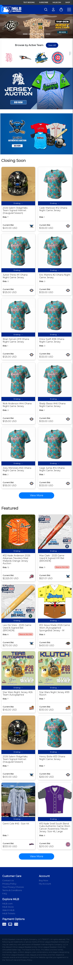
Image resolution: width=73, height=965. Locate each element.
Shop (67, 2)
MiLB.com (57, 2)
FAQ (4, 893)
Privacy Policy (9, 883)
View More (36, 856)
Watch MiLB (8, 910)
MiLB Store (8, 907)
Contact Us (8, 880)
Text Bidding (29, 2)
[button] (5, 26)
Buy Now (43, 880)
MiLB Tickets (8, 913)
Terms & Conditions (12, 890)
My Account (45, 883)
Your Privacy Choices (13, 887)
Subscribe (43, 2)
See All (52, 45)
